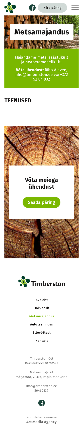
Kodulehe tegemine (41, 419)
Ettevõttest (41, 333)
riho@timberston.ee (34, 74)
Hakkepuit (41, 308)
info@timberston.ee (41, 386)
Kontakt (41, 341)
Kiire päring (52, 8)
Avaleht (42, 300)
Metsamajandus (41, 316)
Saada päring (41, 202)
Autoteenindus (41, 324)
